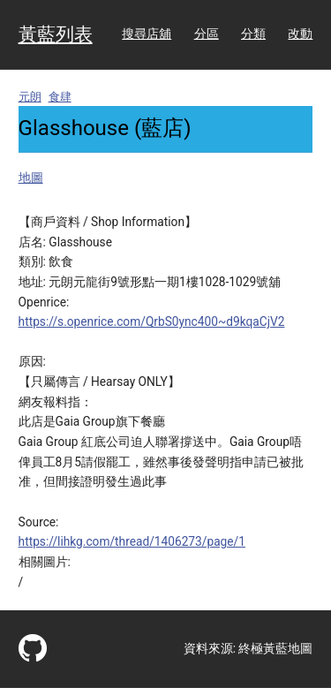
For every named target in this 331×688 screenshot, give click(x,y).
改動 (300, 33)
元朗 (30, 96)
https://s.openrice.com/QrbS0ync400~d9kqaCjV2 (152, 321)
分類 (253, 33)
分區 (206, 33)
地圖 (31, 177)
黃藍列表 (56, 34)
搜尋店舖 (146, 33)
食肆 (60, 96)
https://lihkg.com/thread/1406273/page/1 (132, 541)
